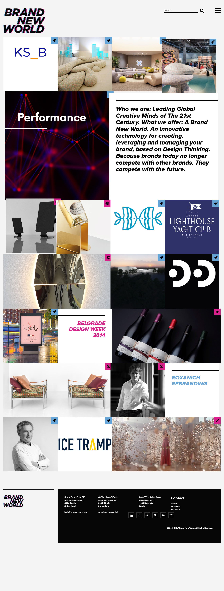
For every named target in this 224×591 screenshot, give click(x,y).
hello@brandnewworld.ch (76, 512)
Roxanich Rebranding (174, 381)
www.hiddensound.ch (108, 512)
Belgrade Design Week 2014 (87, 330)
